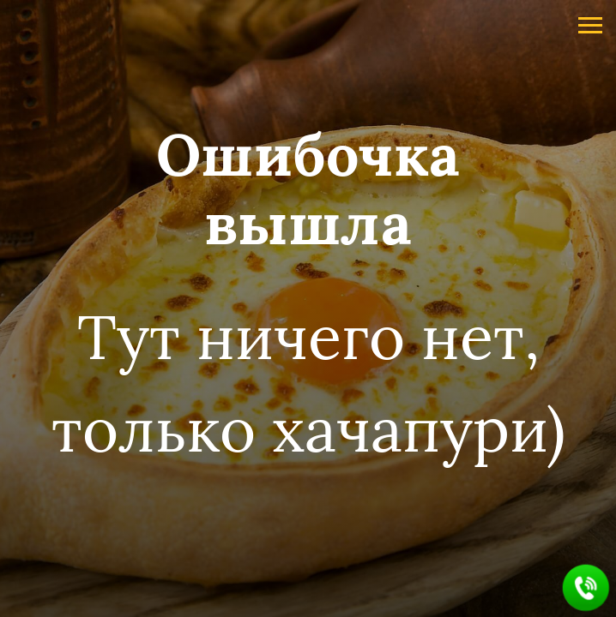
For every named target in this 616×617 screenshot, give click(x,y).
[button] (586, 588)
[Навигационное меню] (590, 25)
